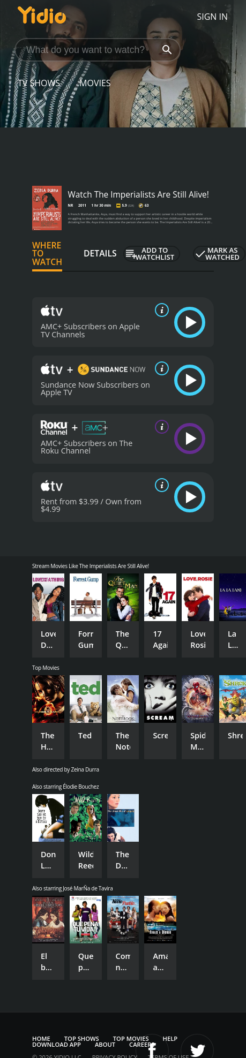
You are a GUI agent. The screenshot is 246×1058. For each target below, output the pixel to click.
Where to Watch (47, 253)
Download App (56, 1044)
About (105, 1044)
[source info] (160, 310)
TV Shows (39, 83)
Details (100, 253)
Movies (95, 83)
